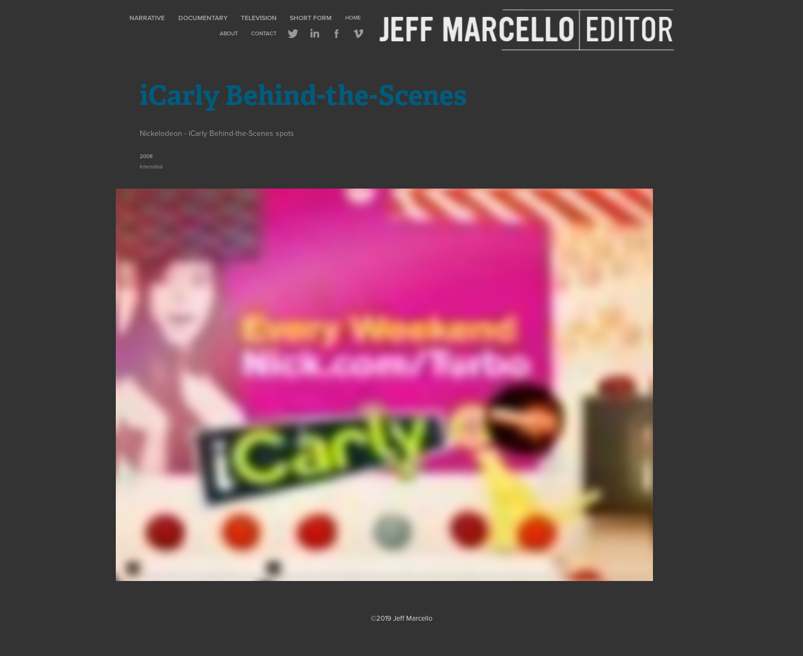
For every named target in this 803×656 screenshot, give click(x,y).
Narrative (147, 17)
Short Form (311, 17)
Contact (264, 33)
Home (353, 18)
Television (259, 17)
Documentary (203, 17)
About (229, 33)
